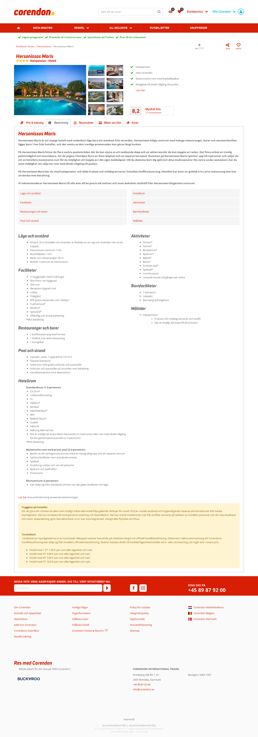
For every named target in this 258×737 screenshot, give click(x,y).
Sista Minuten (42, 28)
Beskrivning (61, 122)
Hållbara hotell (80, 625)
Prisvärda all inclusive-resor (65, 37)
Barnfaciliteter (141, 211)
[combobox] (131, 11)
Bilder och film (112, 122)
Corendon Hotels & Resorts (88, 630)
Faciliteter (26, 202)
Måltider (138, 220)
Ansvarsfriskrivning (141, 625)
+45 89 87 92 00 (207, 590)
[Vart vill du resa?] (131, 11)
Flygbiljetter (159, 28)
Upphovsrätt (137, 619)
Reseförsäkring (22, 636)
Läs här (22, 497)
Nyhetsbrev (21, 619)
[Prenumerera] (107, 588)
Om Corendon (22, 607)
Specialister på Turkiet (100, 37)
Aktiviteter (139, 202)
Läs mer (140, 90)
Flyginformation (81, 613)
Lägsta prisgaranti (32, 37)
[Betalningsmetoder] (28, 678)
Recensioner (86, 122)
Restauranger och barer (34, 211)
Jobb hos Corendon (25, 625)
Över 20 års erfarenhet (133, 37)
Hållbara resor (80, 619)
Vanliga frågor (80, 607)
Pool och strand (29, 220)
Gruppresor (198, 28)
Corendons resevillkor (26, 630)
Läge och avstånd (30, 193)
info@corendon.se (143, 689)
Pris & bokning (35, 122)
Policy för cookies (140, 607)
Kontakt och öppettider (27, 613)
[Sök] (159, 11)
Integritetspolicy (139, 613)
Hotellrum (139, 193)
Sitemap (135, 630)
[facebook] (133, 588)
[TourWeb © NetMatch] (129, 719)
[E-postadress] (58, 588)
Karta (135, 122)
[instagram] (143, 588)
